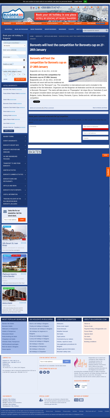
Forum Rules (88, 331)
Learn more (78, 1)
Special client (88, 334)
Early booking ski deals (9, 336)
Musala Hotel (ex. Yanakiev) (11, 127)
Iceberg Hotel (7, 115)
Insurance (62, 29)
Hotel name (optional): (14, 52)
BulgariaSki (6, 364)
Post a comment (49, 107)
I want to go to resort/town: (14, 44)
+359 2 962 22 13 (14, 360)
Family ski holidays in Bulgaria (39, 326)
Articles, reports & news (64, 341)
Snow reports (6, 349)
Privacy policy (66, 411)
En (31, 8)
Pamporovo (36, 23)
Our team (87, 336)
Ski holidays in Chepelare (38, 351)
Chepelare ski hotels (8, 339)
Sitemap (81, 411)
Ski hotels (60, 334)
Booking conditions (90, 341)
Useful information (10, 194)
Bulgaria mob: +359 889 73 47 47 (12, 362)
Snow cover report (63, 326)
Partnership (88, 339)
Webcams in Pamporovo (10, 329)
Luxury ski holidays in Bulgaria (39, 339)
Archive (75, 411)
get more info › (53, 404)
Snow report (78, 9)
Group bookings (50, 29)
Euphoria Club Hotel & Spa (11, 107)
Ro (39, 8)
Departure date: (14, 66)
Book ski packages (21, 29)
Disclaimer (58, 411)
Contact (107, 411)
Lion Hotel (6, 123)
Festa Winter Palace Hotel (11, 93)
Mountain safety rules (64, 351)
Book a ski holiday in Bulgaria (39, 323)
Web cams (91, 8)
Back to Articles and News (100, 107)
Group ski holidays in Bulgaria (39, 336)
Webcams (60, 323)
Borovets (20, 23)
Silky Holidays (12, 399)
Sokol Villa (6, 99)
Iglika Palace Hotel (8, 119)
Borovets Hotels (7, 326)
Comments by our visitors (65, 339)
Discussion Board (7, 334)
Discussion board (71, 9)
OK (85, 1)
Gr (36, 8)
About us (87, 323)
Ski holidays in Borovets (37, 349)
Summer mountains (105, 9)
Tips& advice (61, 336)
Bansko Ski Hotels (8, 323)
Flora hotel (6, 111)
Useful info (98, 9)
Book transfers (36, 29)
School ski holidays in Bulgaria (39, 341)
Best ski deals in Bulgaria (10, 346)
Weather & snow (85, 9)
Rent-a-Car (80, 29)
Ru (33, 8)
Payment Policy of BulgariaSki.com (95, 329)
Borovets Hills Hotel (9, 89)
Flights (71, 29)
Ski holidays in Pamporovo (38, 346)
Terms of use (88, 326)
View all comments (36, 107)
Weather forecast (62, 331)
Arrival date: (14, 59)
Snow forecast (61, 329)
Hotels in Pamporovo (9, 331)
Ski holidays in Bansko (37, 344)
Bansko (7, 23)
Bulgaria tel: (6, 360)
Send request (6, 365)
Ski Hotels (8, 29)
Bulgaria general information (66, 349)
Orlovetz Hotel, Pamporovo (10, 341)
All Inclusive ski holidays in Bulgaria (41, 329)
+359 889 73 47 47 (51, 7)
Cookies (100, 411)
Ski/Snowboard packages (10, 344)
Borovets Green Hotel (9, 103)
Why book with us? (91, 411)
